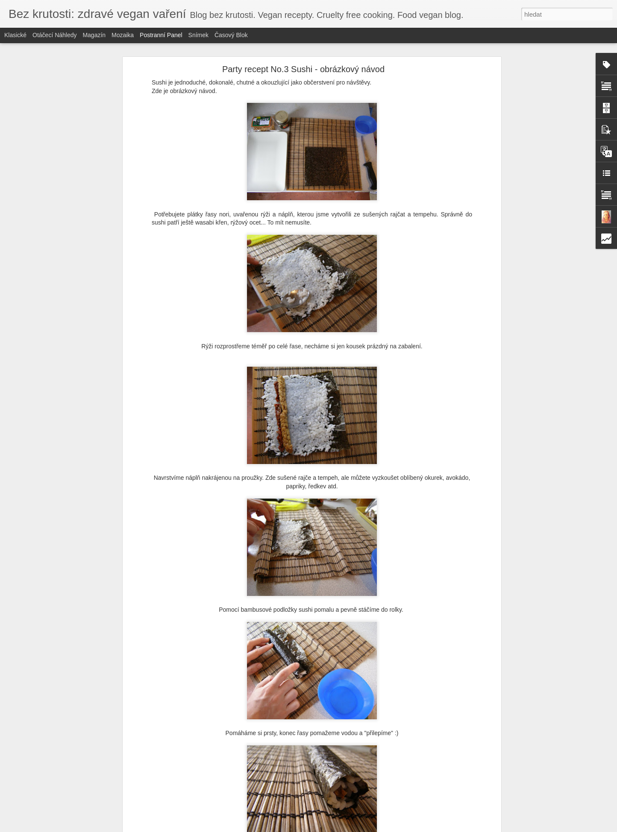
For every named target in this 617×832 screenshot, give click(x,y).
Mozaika (123, 35)
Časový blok (231, 35)
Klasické (15, 35)
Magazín (94, 35)
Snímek (198, 35)
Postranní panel (161, 35)
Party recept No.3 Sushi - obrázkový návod (303, 69)
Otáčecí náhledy (54, 35)
